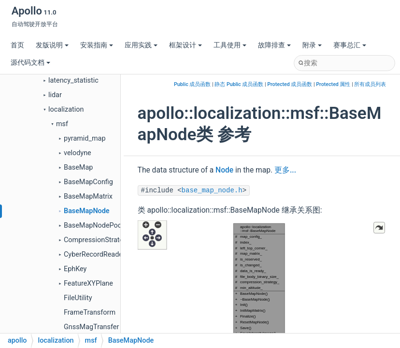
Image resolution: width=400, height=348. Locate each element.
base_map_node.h (212, 190)
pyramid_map (85, 138)
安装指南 (96, 45)
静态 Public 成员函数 (238, 84)
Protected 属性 (333, 84)
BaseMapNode (87, 211)
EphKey (75, 269)
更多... (285, 170)
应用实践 (141, 45)
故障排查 (274, 45)
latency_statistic (73, 80)
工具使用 (230, 45)
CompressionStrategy (97, 240)
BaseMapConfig (88, 182)
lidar (55, 95)
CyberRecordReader (94, 254)
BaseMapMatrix (88, 196)
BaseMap (78, 167)
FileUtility (78, 298)
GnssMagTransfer (91, 327)
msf (62, 124)
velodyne (77, 153)
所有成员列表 (370, 84)
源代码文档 (30, 62)
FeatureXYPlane (88, 283)
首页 (17, 45)
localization (66, 109)
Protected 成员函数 (289, 84)
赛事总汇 (349, 45)
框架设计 (185, 45)
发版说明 (52, 45)
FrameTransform (89, 312)
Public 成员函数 (192, 84)
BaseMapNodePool (93, 225)
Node (224, 170)
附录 (312, 45)
